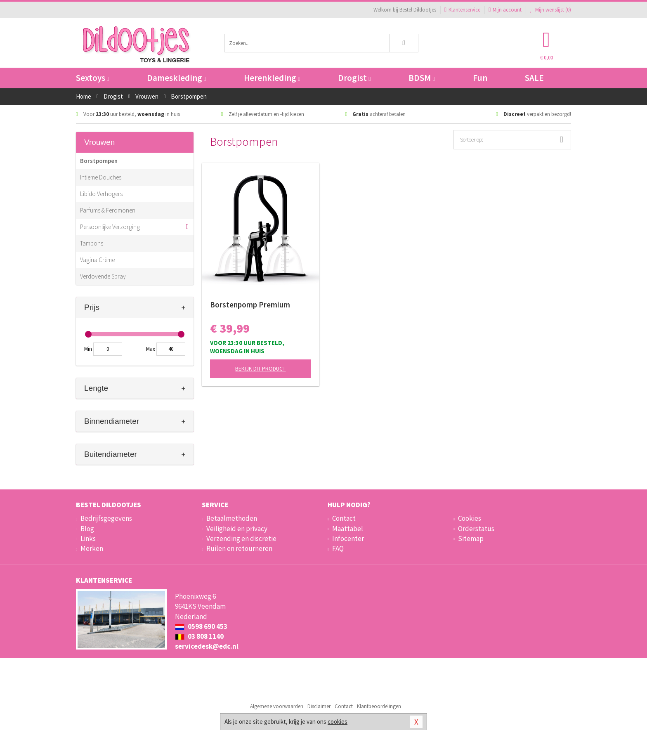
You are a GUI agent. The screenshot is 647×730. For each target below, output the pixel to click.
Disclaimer (319, 706)
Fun (480, 77)
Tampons (91, 243)
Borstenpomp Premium (250, 304)
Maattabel (347, 528)
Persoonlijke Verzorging (110, 227)
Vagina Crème (97, 260)
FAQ (338, 548)
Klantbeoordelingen (379, 706)
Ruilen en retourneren (239, 548)
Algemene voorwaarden (276, 706)
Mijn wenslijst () (550, 9)
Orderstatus (476, 528)
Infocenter (348, 538)
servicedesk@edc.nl (206, 646)
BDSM (421, 77)
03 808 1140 (199, 636)
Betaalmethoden (231, 518)
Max (150, 348)
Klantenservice (462, 9)
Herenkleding (272, 77)
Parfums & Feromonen (107, 210)
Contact (344, 518)
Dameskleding (176, 77)
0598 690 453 (201, 626)
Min (88, 348)
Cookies (469, 518)
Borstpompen (99, 161)
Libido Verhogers (101, 194)
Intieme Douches (100, 177)
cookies (337, 721)
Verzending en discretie (241, 538)
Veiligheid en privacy (236, 528)
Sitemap (471, 538)
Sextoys (92, 77)
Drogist (354, 77)
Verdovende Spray (103, 276)
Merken (91, 548)
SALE (534, 77)
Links (88, 538)
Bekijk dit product (260, 368)
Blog (87, 528)
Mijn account (505, 9)
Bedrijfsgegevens (106, 518)
